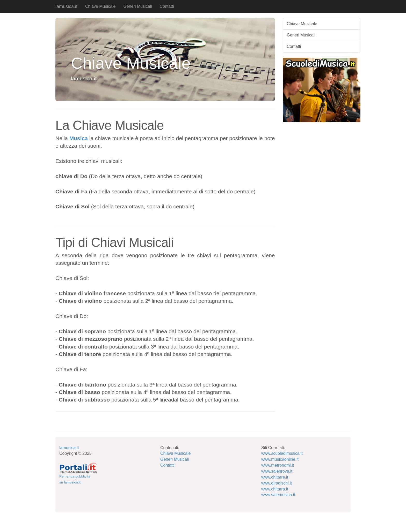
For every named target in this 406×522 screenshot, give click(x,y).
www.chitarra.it (274, 489)
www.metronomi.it (277, 465)
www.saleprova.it (276, 471)
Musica (78, 138)
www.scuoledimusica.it (282, 453)
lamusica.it (66, 6)
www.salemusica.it (278, 495)
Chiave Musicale (100, 6)
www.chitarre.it (274, 477)
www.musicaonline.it (280, 459)
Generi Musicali (137, 6)
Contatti (167, 6)
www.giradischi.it (276, 483)
